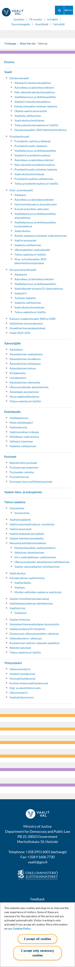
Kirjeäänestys (18, 373)
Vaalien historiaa (20, 619)
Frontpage (10, 43)
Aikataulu (20, 195)
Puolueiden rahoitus (22, 472)
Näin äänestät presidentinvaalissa (34, 164)
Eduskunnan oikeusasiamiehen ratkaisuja (34, 633)
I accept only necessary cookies (37, 953)
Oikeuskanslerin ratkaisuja (25, 638)
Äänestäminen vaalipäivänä (26, 354)
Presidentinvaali (19, 136)
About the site (27, 43)
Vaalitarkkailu (22, 582)
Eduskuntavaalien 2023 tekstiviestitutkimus (40, 129)
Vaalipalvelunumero (22, 697)
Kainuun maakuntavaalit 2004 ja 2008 (32, 318)
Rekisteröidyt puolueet (23, 462)
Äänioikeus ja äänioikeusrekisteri (34, 87)
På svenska (35, 19)
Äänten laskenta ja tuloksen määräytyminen (40, 235)
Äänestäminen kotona (23, 368)
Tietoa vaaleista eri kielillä (30, 254)
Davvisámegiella (20, 24)
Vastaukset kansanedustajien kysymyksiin (34, 624)
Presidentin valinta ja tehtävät (32, 141)
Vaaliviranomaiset (25, 240)
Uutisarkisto (17, 508)
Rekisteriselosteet (20, 647)
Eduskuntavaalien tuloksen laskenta (35, 106)
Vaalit (8, 72)
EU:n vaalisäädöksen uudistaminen (35, 557)
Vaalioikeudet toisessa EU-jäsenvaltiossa (38, 288)
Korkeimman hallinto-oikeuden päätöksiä (34, 643)
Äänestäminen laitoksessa (25, 363)
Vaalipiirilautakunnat (22, 673)
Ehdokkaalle (12, 411)
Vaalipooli (20, 612)
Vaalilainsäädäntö (20, 519)
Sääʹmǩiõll (58, 24)
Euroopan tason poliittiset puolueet (31, 481)
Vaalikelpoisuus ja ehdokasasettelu (35, 97)
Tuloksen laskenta (25, 298)
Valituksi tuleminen (21, 441)
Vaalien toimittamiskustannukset (29, 598)
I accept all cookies (37, 939)
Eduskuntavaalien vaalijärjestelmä (34, 547)
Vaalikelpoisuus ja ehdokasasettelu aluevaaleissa (35, 215)
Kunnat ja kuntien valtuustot (31, 209)
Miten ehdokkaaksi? (21, 422)
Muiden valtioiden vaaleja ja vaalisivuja (37, 592)
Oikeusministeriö (20, 669)
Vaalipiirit (20, 293)
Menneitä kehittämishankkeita (28, 543)
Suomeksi (19, 19)
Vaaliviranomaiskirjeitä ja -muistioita (32, 524)
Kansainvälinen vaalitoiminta (27, 578)
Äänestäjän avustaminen (24, 391)
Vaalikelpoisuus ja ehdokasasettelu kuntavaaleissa (35, 224)
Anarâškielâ (41, 24)
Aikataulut (20, 274)
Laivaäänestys (18, 377)
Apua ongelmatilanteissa (24, 396)
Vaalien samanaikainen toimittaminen (37, 566)
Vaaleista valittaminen (27, 115)
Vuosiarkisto (22, 513)
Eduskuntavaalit (19, 78)
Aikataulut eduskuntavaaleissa (32, 82)
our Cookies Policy (19, 928)
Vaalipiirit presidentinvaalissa (32, 155)
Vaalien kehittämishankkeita (26, 538)
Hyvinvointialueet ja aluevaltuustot (35, 204)
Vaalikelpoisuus (19, 418)
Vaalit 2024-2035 (20, 332)
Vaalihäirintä (17, 608)
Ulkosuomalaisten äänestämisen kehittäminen (42, 562)
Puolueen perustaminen (24, 467)
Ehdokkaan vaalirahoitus (24, 436)
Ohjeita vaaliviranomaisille (30, 111)
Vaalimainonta (18, 427)
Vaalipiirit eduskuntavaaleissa (32, 101)
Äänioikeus (16, 349)
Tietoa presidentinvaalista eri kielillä (36, 183)
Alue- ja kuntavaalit (21, 190)
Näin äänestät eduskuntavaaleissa (34, 92)
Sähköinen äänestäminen (29, 552)
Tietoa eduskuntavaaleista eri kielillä (36, 125)
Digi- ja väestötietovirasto (25, 688)
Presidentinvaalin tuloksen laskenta (35, 169)
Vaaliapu (19, 587)
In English (52, 19)
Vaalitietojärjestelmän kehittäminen (31, 603)
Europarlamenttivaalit (23, 269)
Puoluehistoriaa (19, 477)
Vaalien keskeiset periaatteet (27, 533)
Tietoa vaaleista (14, 502)
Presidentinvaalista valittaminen (33, 178)
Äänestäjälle (12, 343)
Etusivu (9, 62)
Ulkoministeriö (19, 692)
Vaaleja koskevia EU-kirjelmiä (27, 629)
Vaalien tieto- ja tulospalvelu (23, 492)
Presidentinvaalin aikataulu (30, 146)
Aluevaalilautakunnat (22, 678)
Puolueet (10, 456)
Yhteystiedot (13, 663)
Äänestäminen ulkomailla (25, 382)
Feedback (37, 899)
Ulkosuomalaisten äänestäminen (29, 387)
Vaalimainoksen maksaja (24, 432)
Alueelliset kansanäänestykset (27, 328)
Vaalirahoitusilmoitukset (29, 120)
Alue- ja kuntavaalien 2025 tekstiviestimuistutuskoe (30, 261)
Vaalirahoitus (22, 231)
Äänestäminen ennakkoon (25, 359)
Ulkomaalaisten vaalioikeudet (32, 249)
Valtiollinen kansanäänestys (26, 323)
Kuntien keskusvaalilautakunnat (29, 683)
